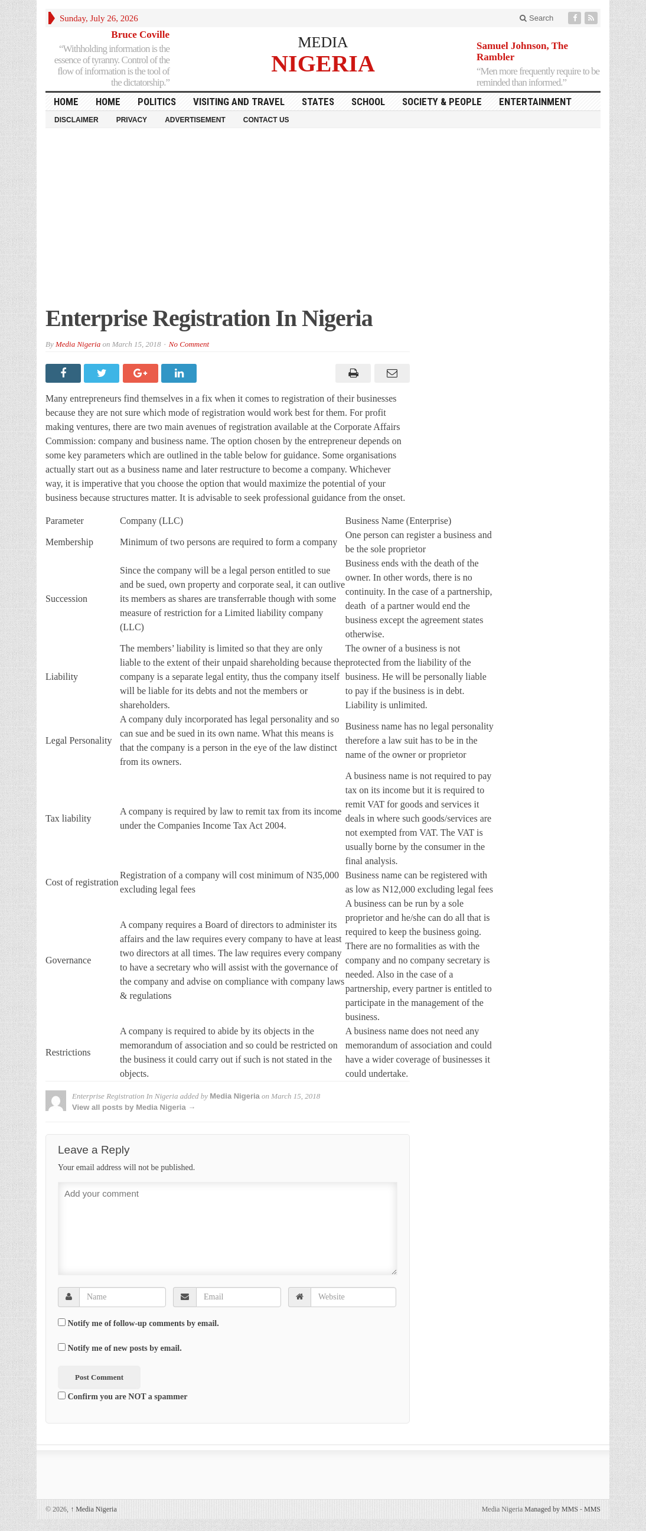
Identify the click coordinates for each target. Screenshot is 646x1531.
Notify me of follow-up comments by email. (143, 1323)
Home (108, 102)
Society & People (442, 102)
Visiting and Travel (239, 102)
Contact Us (266, 120)
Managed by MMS (551, 1509)
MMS (592, 1509)
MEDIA (323, 42)
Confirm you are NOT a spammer (122, 1396)
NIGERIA (323, 63)
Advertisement (195, 120)
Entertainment (535, 102)
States (318, 102)
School (368, 102)
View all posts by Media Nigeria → (133, 1107)
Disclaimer (76, 120)
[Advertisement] (323, 222)
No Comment (189, 344)
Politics (157, 102)
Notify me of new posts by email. (125, 1348)
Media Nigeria (78, 344)
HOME (66, 102)
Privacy (131, 120)
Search (536, 18)
